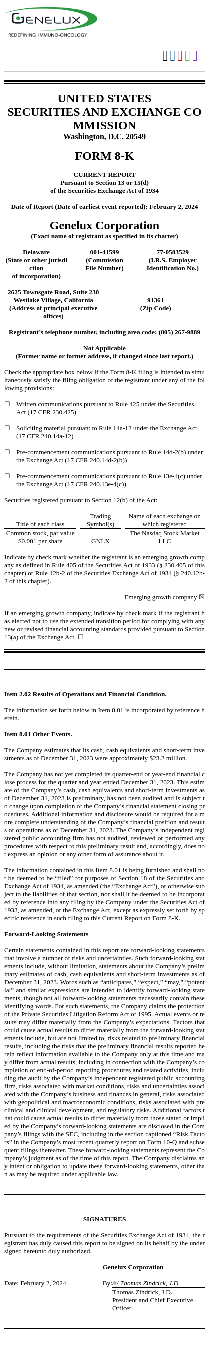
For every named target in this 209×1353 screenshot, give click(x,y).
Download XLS (187, 55)
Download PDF (180, 55)
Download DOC (172, 55)
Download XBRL (195, 55)
